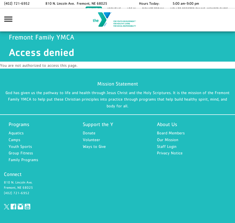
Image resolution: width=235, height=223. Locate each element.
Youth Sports (20, 146)
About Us (167, 124)
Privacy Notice (170, 152)
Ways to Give (94, 146)
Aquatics (16, 132)
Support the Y (98, 124)
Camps (14, 139)
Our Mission (167, 139)
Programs (19, 124)
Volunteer (91, 139)
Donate (89, 132)
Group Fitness (21, 152)
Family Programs (23, 159)
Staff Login (166, 146)
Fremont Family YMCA (117, 20)
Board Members (171, 132)
